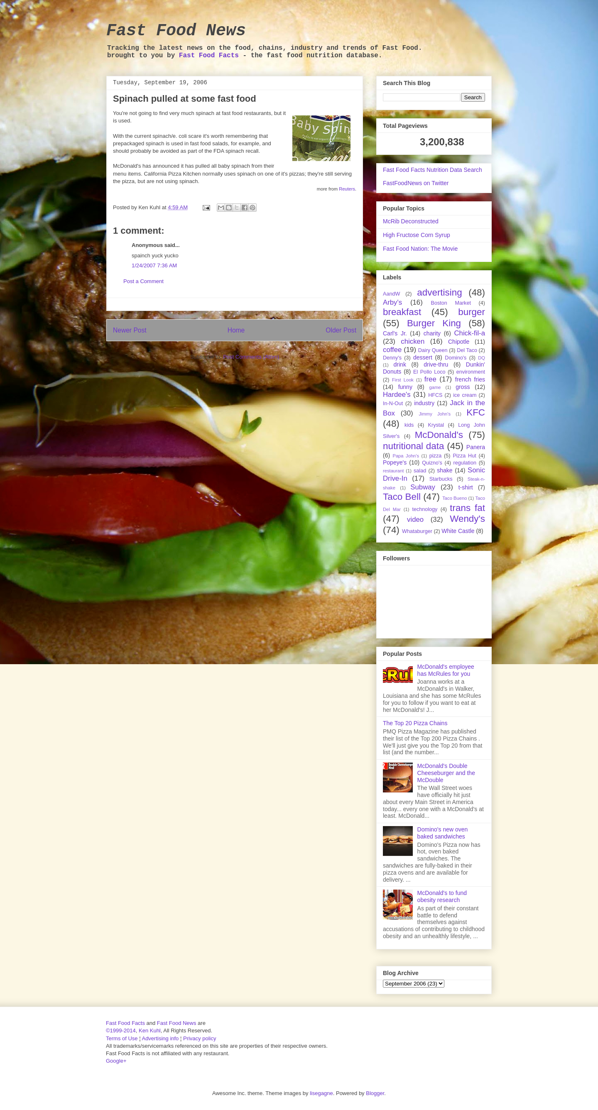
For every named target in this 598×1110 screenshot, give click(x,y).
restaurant (393, 470)
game (435, 387)
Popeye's (395, 462)
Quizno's (432, 463)
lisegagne (321, 1093)
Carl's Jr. (395, 333)
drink (400, 364)
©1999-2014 (121, 1030)
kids (409, 425)
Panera (475, 447)
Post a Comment (143, 281)
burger (471, 312)
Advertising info (160, 1038)
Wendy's (467, 518)
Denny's (392, 358)
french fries (470, 379)
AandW (391, 294)
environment (470, 372)
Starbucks (441, 479)
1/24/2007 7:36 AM (154, 265)
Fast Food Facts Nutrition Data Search (432, 169)
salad (420, 471)
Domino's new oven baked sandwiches (442, 833)
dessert (422, 357)
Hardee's (397, 395)
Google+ (116, 1061)
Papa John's (405, 455)
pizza (435, 456)
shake (444, 470)
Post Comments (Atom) (251, 357)
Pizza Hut (464, 456)
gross (463, 387)
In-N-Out (393, 403)
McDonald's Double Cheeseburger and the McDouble (446, 773)
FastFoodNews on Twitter (415, 183)
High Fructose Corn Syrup (416, 235)
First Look (403, 379)
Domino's (455, 358)
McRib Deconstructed (411, 221)
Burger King (434, 323)
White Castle (457, 531)
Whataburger (417, 531)
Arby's (392, 302)
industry (424, 403)
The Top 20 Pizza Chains (415, 723)
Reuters (347, 188)
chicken (412, 341)
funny (405, 387)
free (430, 379)
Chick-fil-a (469, 333)
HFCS (435, 395)
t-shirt (465, 487)
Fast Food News (176, 31)
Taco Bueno (454, 498)
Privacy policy (199, 1038)
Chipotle (458, 341)
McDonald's (439, 435)
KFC (475, 412)
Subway (422, 487)
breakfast (402, 312)
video (415, 519)
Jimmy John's (435, 413)
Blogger (375, 1093)
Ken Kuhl (150, 1030)
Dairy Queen (433, 350)
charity (432, 333)
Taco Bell (402, 496)
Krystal (436, 425)
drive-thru (436, 364)
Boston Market (451, 303)
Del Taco (467, 350)
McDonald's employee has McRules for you (445, 670)
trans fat (467, 508)
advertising (439, 292)
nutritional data (413, 446)
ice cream (464, 395)
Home (236, 330)
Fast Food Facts (209, 55)
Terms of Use (122, 1038)
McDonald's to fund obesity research (442, 896)
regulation (464, 463)
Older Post (341, 330)
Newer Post (130, 330)
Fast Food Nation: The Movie (420, 248)
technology (424, 509)
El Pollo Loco (429, 372)
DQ (481, 357)
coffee (392, 350)
